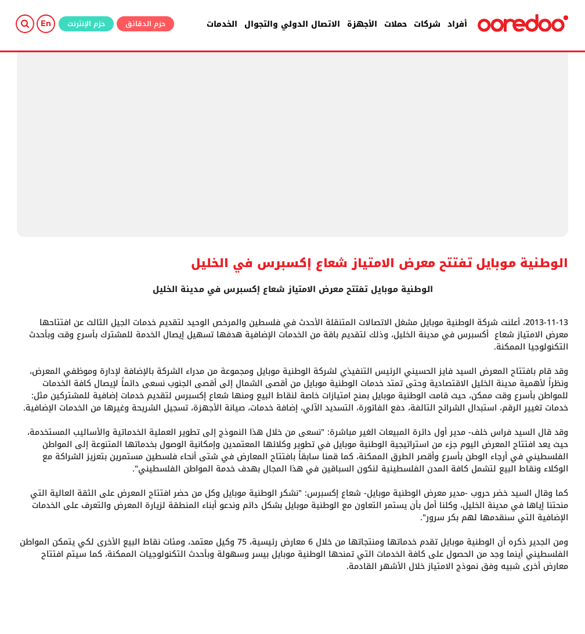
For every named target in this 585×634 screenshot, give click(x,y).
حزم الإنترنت (86, 23)
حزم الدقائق (145, 23)
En (46, 23)
